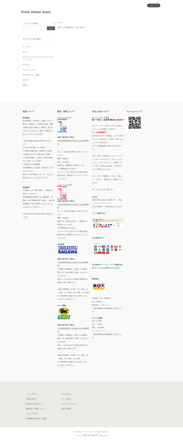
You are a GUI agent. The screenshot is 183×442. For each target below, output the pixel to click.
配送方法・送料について (35, 409)
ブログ (139, 12)
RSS (63, 409)
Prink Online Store (37, 12)
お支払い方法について (34, 404)
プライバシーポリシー (69, 404)
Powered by (91, 435)
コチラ (101, 189)
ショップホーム (32, 394)
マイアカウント (138, 5)
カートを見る (66, 399)
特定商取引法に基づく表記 (36, 418)
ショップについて (123, 12)
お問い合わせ (153, 12)
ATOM (68, 409)
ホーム (82, 12)
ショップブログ (32, 414)
